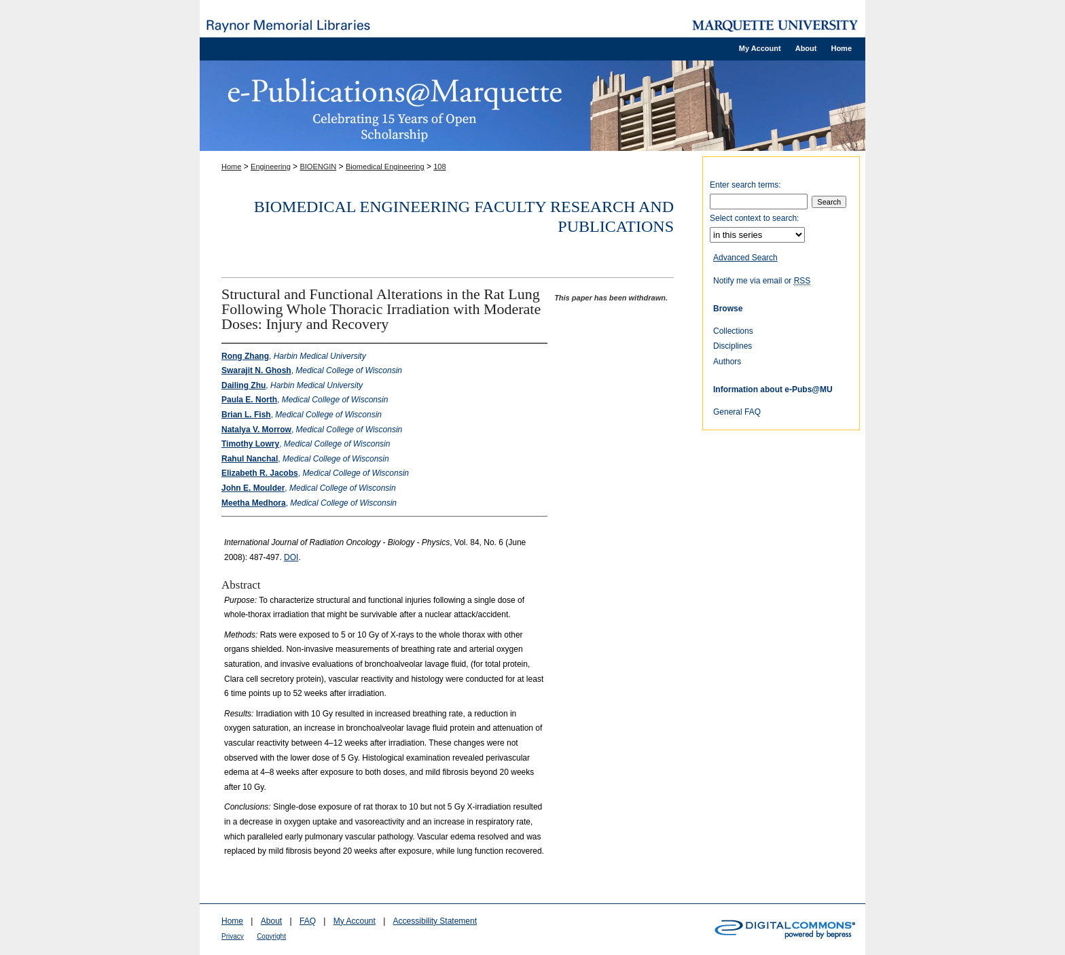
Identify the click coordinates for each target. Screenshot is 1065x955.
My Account (354, 921)
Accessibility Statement (435, 921)
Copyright (271, 936)
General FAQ (737, 412)
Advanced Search (745, 257)
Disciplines (732, 346)
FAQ (308, 921)
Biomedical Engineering (385, 166)
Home (231, 166)
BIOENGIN (318, 166)
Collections (733, 331)
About (271, 921)
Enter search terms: (745, 185)
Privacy (232, 936)
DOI (291, 557)
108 (439, 166)
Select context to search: (754, 218)
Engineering (271, 166)
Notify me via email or (761, 280)
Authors (727, 361)
